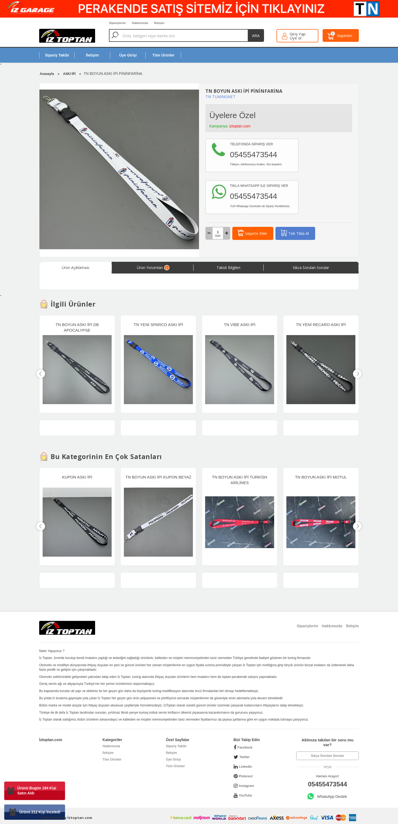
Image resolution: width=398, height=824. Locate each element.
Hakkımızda (111, 746)
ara (255, 35)
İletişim (108, 753)
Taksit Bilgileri (228, 267)
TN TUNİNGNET (220, 96)
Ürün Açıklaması (75, 267)
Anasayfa (47, 74)
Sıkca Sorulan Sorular (311, 267)
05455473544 (327, 784)
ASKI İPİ (69, 74)
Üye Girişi (173, 759)
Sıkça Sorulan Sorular (327, 756)
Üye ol (295, 38)
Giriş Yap (298, 34)
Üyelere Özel (232, 115)
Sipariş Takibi (176, 746)
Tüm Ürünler (112, 759)
